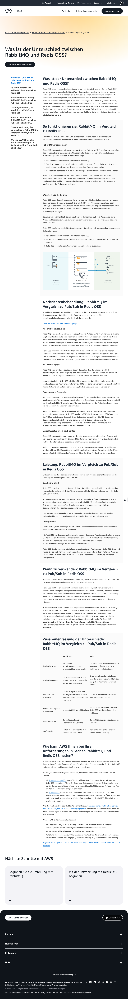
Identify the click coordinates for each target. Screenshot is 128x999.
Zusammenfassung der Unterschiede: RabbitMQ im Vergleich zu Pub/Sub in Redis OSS (24, 131)
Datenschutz (10, 988)
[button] (112, 11)
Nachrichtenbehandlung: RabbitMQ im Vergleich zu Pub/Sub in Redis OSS (23, 100)
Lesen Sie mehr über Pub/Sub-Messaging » (60, 323)
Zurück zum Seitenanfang (64, 974)
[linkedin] (95, 982)
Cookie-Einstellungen (56, 988)
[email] (115, 982)
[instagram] (99, 982)
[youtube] (107, 982)
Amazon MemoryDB (57, 780)
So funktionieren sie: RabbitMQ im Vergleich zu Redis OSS (23, 90)
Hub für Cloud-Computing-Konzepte (48, 32)
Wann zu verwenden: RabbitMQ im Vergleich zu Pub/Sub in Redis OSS (23, 120)
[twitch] (103, 982)
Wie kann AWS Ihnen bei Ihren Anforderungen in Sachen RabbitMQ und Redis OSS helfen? (24, 144)
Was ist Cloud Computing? (17, 32)
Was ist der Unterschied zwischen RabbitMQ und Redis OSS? (22, 80)
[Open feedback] (125, 499)
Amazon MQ (54, 792)
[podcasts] (111, 982)
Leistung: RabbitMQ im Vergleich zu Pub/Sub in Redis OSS (22, 110)
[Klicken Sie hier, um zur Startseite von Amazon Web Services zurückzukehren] (8, 12)
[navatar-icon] (122, 3)
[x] (86, 982)
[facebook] (90, 982)
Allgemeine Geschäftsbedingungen (31, 988)
